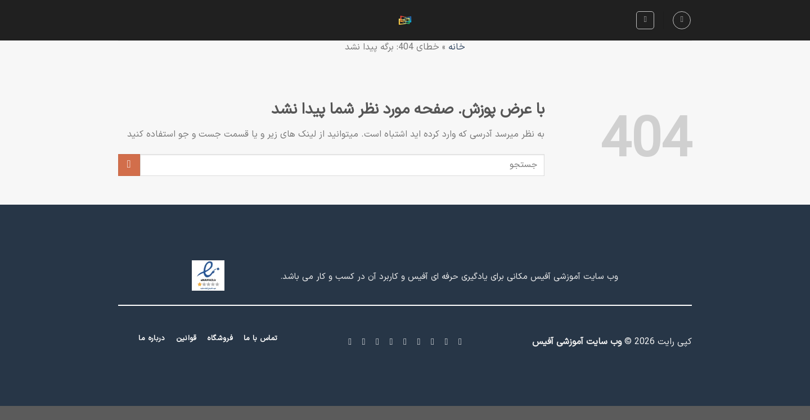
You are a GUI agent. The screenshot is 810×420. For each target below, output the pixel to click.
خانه (456, 47)
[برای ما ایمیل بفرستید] (405, 342)
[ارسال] (129, 165)
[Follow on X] (432, 342)
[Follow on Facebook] (460, 342)
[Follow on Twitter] (418, 342)
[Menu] (682, 20)
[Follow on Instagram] (446, 342)
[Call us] (390, 342)
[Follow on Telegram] (349, 342)
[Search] (645, 20)
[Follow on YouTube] (363, 342)
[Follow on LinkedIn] (377, 342)
